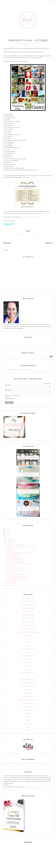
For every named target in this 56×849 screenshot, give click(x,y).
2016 (6, 534)
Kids (28, 663)
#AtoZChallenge (28, 605)
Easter (28, 646)
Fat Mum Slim (31, 43)
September (10, 585)
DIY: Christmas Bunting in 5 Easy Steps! (17, 570)
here (44, 52)
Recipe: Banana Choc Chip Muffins (15, 562)
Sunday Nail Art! (11, 551)
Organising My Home (28, 687)
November (9, 542)
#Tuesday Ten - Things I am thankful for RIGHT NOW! (21, 546)
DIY (28, 642)
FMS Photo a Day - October (14, 581)
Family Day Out (11, 572)
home (28, 727)
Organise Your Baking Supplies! (15, 559)
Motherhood (28, 680)
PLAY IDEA (28, 690)
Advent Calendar (28, 625)
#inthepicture (28, 619)
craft (28, 720)
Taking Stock (28, 710)
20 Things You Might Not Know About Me (17, 579)
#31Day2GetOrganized (28, 602)
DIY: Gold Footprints (12, 566)
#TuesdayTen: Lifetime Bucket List (16, 557)
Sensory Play (28, 704)
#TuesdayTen (28, 612)
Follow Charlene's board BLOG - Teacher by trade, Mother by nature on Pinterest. (25, 763)
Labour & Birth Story (28, 673)
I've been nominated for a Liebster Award (17, 577)
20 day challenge (28, 622)
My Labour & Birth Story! (13, 555)
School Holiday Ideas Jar (28, 700)
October (9, 583)
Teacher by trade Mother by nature (19, 370)
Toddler (28, 714)
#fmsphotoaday (21, 43)
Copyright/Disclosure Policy (31, 787)
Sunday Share (28, 707)
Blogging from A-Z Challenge (28, 632)
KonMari (28, 670)
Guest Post (28, 659)
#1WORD (28, 598)
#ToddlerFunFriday (28, 609)
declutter (28, 724)
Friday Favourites (28, 656)
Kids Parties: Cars (11, 549)
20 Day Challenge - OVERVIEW (14, 568)
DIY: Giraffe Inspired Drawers (14, 575)
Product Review (28, 697)
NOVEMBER (32, 177)
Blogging (28, 629)
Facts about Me (28, 649)
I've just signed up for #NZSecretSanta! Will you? (19, 564)
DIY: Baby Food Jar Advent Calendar (16, 544)
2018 (6, 529)
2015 (6, 536)
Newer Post (7, 243)
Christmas (28, 636)
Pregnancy (28, 693)
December (9, 540)
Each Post (8, 397)
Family (28, 653)
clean (28, 717)
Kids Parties (28, 666)
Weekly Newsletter (10, 399)
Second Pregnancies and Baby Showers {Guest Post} (20, 553)
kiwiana (37, 43)
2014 (6, 538)
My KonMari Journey (28, 683)
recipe (28, 731)
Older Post (49, 243)
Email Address (27, 390)
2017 (6, 531)
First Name (27, 385)
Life (28, 676)
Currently (28, 639)
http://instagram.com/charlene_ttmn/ (32, 217)
